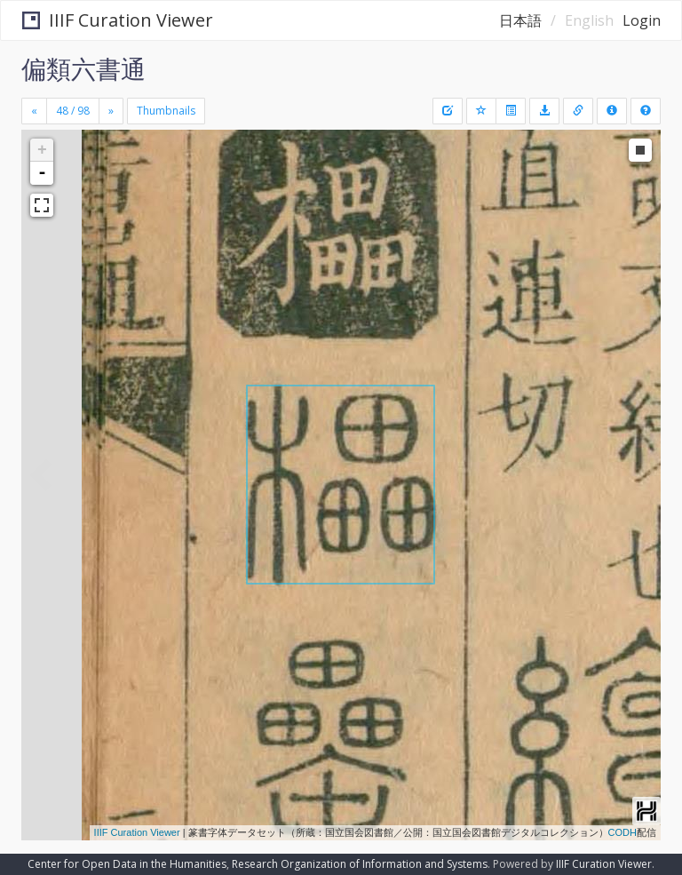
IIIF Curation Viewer (117, 20)
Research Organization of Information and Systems (360, 863)
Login (642, 20)
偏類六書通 (83, 68)
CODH (622, 832)
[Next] (111, 111)
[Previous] (34, 111)
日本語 (520, 20)
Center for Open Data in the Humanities (127, 863)
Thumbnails (166, 110)
